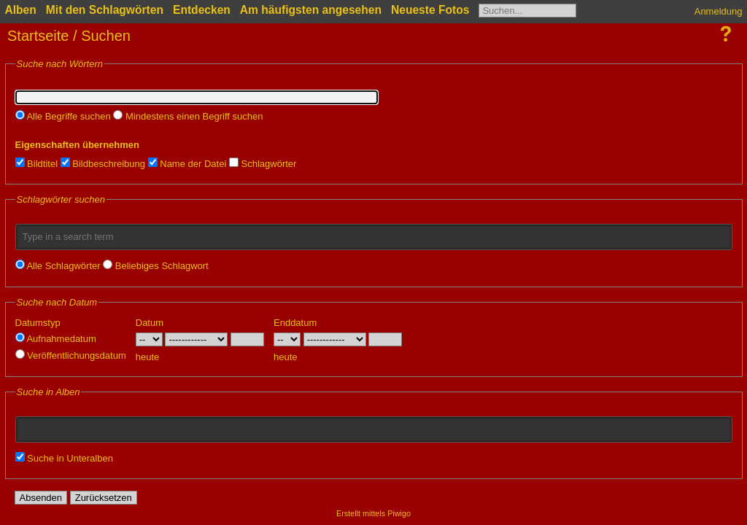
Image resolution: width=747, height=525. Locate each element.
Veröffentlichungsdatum (70, 355)
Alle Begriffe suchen (63, 116)
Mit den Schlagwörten (104, 10)
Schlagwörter (262, 163)
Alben (20, 10)
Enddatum (295, 322)
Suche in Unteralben (64, 458)
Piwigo (399, 513)
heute (148, 356)
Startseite (38, 36)
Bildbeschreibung (103, 163)
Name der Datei (187, 163)
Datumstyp (38, 322)
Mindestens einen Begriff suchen (188, 116)
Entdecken (202, 10)
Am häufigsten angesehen (311, 10)
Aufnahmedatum (55, 338)
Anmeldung (718, 11)
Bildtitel (36, 163)
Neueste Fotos (430, 10)
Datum (149, 322)
